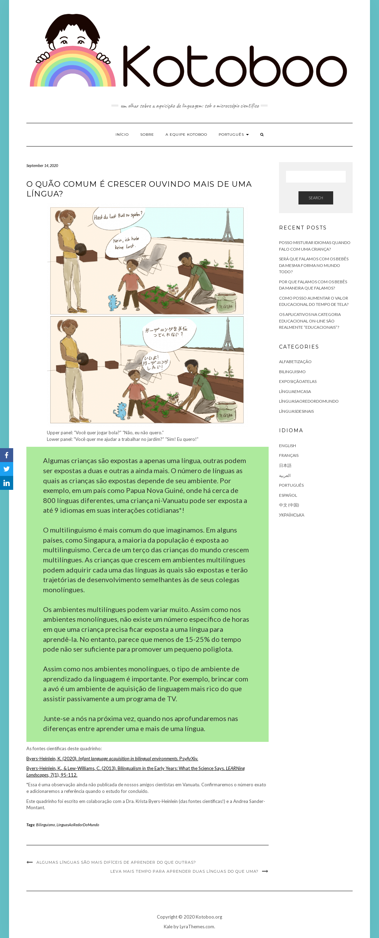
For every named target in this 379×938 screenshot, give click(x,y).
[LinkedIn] (6, 483)
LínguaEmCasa (295, 391)
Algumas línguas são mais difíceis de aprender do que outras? (116, 862)
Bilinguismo (45, 824)
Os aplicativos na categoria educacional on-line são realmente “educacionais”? (310, 321)
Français (288, 455)
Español (288, 495)
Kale (168, 926)
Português (234, 134)
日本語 (285, 465)
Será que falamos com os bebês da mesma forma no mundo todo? (313, 265)
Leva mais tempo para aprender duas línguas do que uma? (184, 871)
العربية (284, 475)
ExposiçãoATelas (298, 381)
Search (316, 197)
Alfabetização (295, 361)
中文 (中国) (289, 505)
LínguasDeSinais (296, 411)
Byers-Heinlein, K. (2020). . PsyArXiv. (112, 758)
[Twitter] (6, 469)
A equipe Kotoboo (186, 134)
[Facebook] (6, 455)
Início (122, 134)
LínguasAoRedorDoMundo (78, 824)
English (287, 445)
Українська (291, 515)
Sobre (147, 134)
